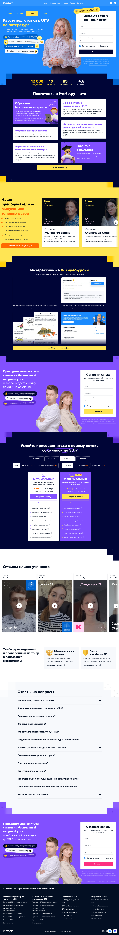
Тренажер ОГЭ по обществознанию (38, 909)
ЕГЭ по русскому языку (70, 900)
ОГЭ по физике (96, 915)
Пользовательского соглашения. (98, 65)
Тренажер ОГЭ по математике (43, 905)
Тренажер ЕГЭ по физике (12, 920)
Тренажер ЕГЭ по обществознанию (9, 909)
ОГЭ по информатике (99, 912)
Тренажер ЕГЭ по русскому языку (15, 902)
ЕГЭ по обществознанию (71, 906)
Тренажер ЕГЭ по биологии (12, 914)
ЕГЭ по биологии (68, 909)
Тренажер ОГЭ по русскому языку (44, 902)
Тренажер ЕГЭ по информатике (14, 917)
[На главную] (8, 931)
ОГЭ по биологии (97, 909)
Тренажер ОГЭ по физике (41, 920)
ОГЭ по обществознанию (100, 906)
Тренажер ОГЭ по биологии (42, 914)
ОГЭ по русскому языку (99, 900)
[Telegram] (107, 931)
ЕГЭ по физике (67, 915)
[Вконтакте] (103, 931)
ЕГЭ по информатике (69, 912)
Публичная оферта (50, 931)
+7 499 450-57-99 (65, 931)
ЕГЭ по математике (69, 903)
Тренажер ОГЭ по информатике (43, 917)
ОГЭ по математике (98, 903)
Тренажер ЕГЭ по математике (13, 905)
